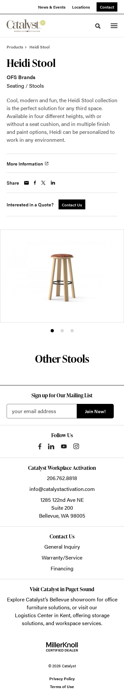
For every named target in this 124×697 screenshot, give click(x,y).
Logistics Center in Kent (42, 615)
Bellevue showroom (73, 599)
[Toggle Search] (98, 26)
